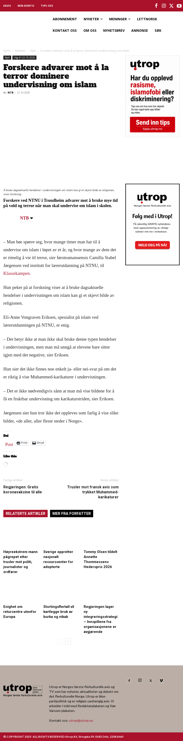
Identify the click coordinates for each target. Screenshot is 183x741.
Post (9, 443)
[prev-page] (60, 641)
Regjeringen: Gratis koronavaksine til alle (22, 489)
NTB (10, 92)
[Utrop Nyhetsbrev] (152, 263)
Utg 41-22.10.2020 (24, 57)
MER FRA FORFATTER (71, 513)
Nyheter (20, 51)
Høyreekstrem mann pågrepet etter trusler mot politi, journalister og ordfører (20, 562)
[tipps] (152, 135)
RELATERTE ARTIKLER (25, 513)
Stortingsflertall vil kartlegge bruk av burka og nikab (58, 612)
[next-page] (68, 641)
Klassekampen (16, 273)
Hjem (6, 51)
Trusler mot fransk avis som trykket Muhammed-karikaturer (93, 492)
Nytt (33, 51)
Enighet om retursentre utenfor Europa (19, 612)
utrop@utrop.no (81, 720)
